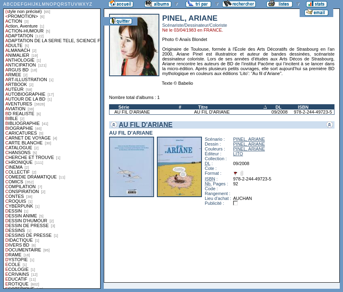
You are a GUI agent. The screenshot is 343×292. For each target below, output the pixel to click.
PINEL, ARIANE (249, 139)
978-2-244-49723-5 (313, 112)
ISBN (303, 107)
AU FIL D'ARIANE (132, 112)
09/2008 (280, 112)
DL (279, 107)
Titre (203, 107)
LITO (238, 153)
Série (123, 107)
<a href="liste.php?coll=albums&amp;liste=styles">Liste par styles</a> (52, 144)
